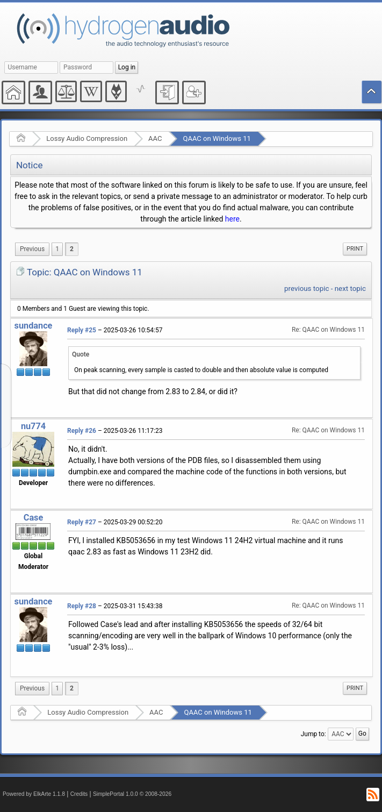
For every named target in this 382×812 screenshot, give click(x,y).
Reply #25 (81, 330)
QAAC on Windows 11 (216, 138)
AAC (155, 138)
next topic (350, 288)
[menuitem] (32, 249)
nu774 (33, 426)
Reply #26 (81, 431)
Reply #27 (81, 522)
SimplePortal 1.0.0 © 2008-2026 (132, 794)
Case (34, 517)
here (232, 219)
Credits (79, 794)
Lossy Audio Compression (86, 138)
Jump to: (313, 734)
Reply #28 (81, 606)
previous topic (306, 288)
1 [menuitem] (57, 249)
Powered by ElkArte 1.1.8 (34, 794)
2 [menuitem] (72, 249)
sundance (34, 325)
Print (355, 248)
